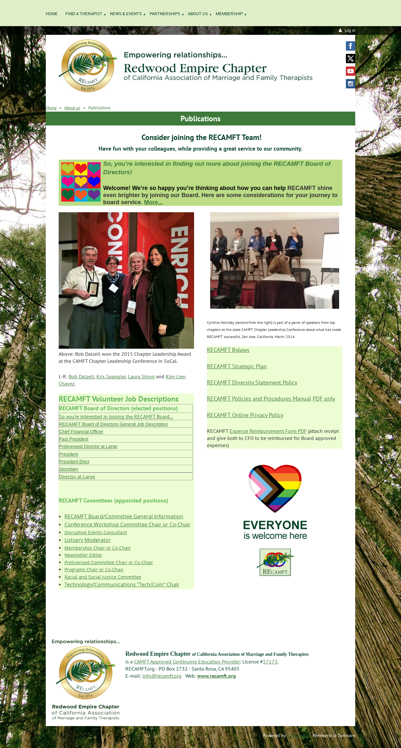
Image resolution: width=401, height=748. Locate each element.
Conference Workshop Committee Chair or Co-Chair (127, 524)
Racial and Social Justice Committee (102, 577)
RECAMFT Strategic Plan (237, 366)
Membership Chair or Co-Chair (97, 548)
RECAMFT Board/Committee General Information (123, 516)
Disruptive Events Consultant (95, 532)
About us (72, 108)
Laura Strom (141, 376)
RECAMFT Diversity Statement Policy (252, 382)
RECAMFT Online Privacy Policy (245, 415)
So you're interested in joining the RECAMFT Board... (116, 416)
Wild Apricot (299, 735)
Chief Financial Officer (81, 431)
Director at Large (77, 476)
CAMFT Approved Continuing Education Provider (187, 661)
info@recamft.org (161, 676)
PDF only (324, 398)
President (68, 454)
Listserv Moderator (87, 540)
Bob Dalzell (81, 376)
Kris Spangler (111, 376)
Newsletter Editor (83, 555)
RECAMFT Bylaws (228, 350)
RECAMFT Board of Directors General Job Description (113, 424)
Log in (350, 30)
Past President (73, 439)
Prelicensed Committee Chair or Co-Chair (108, 562)
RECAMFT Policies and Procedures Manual (259, 398)
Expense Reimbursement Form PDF (268, 431)
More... (153, 202)
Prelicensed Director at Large (88, 446)
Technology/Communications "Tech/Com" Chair (122, 584)
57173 (270, 661)
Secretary (68, 469)
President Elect (74, 461)
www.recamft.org (216, 676)
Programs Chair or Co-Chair (94, 569)
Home (51, 108)
